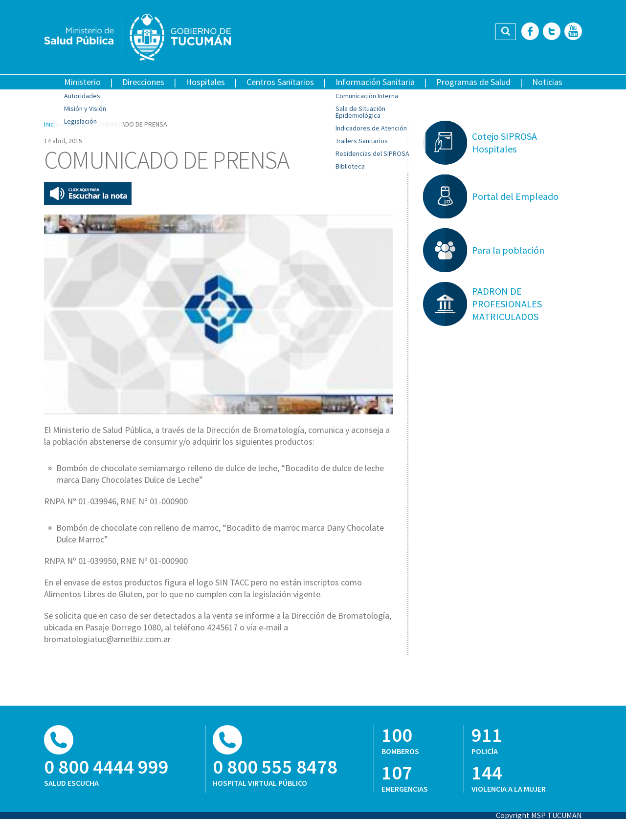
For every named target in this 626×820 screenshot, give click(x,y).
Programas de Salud (473, 81)
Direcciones (143, 81)
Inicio (51, 124)
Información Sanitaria (375, 81)
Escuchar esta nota (88, 193)
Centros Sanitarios (280, 81)
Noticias (547, 81)
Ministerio (82, 81)
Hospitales (205, 81)
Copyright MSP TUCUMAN (539, 815)
